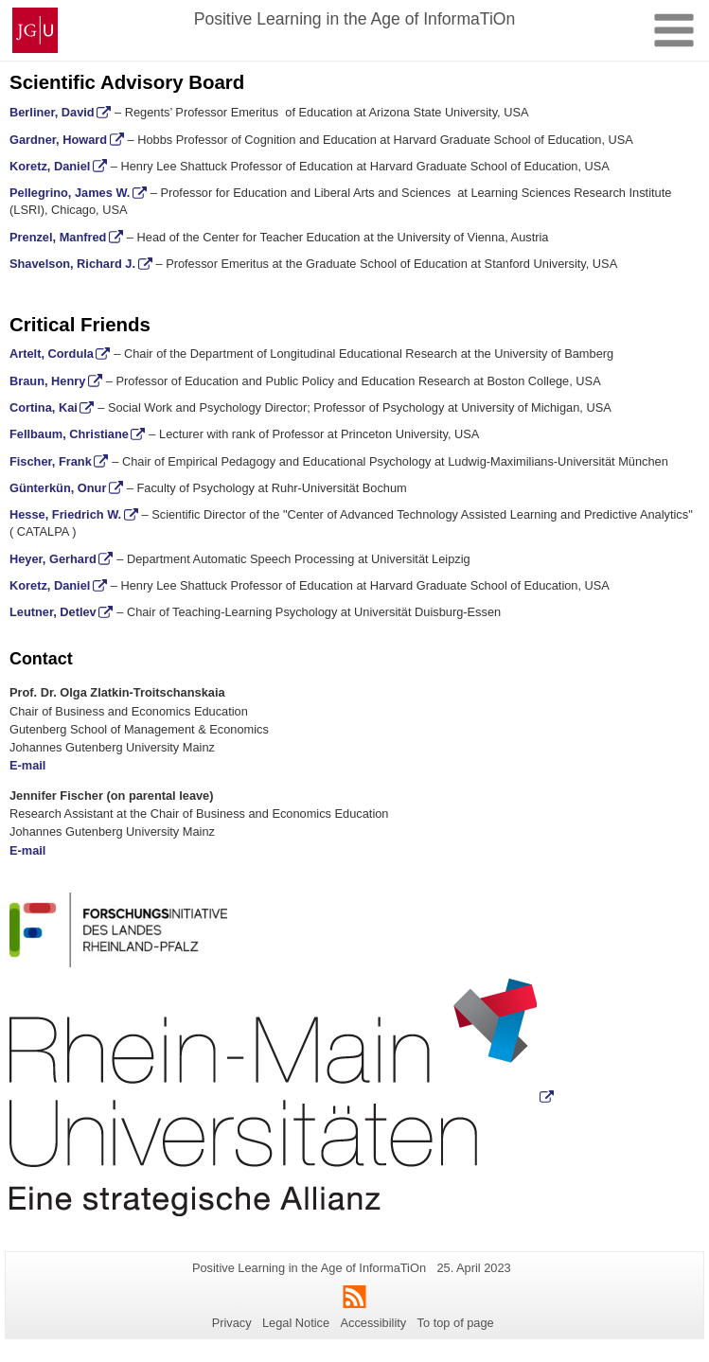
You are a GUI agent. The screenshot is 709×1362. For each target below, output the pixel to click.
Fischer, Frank (50, 461)
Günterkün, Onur (57, 488)
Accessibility (374, 1323)
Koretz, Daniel (49, 166)
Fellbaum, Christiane (69, 434)
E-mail (27, 765)
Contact (41, 658)
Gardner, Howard (58, 140)
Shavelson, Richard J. (72, 263)
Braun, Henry (47, 381)
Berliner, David (52, 112)
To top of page (455, 1323)
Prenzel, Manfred (57, 237)
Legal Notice (295, 1323)
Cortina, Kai (43, 407)
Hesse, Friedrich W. (65, 514)
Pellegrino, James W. (69, 193)
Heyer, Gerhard (53, 559)
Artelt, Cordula (51, 353)
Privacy (232, 1323)
